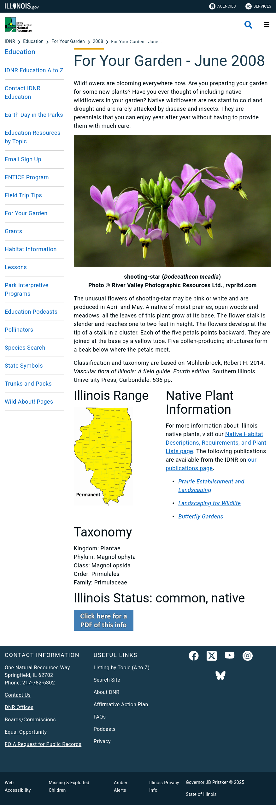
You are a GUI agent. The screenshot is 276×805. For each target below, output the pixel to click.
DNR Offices (19, 707)
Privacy (102, 741)
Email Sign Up (23, 159)
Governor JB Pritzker (207, 782)
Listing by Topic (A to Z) (122, 668)
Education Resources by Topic (33, 137)
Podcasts (105, 729)
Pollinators (19, 329)
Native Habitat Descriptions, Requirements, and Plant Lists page (216, 442)
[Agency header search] (248, 25)
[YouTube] (230, 657)
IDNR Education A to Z (34, 70)
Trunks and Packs (28, 383)
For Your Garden (26, 213)
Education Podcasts (31, 311)
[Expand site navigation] (266, 24)
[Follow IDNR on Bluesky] (220, 676)
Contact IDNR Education (22, 92)
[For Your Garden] (68, 41)
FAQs (100, 717)
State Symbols (24, 365)
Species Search (25, 347)
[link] (194, 657)
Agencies (222, 6)
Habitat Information (31, 249)
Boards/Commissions (30, 720)
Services (258, 6)
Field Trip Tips (23, 195)
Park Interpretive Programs (26, 289)
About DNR (107, 692)
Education (20, 52)
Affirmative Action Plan (121, 704)
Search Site (107, 680)
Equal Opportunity (26, 732)
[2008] (98, 41)
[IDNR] (10, 41)
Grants (13, 231)
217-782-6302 (38, 683)
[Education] (34, 41)
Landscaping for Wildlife (209, 503)
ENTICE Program (27, 177)
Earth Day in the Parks (34, 114)
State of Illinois (201, 794)
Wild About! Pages (29, 401)
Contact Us (18, 695)
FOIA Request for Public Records (43, 744)
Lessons (16, 267)
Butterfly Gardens (200, 516)
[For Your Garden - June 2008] (138, 41)
